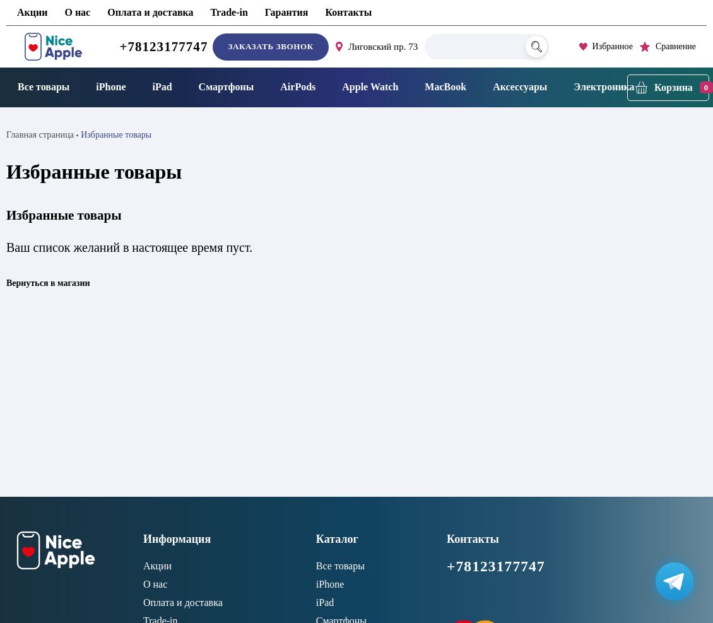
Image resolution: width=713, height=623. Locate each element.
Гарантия (287, 12)
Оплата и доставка (150, 12)
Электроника (604, 86)
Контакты (348, 12)
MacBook (445, 86)
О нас (77, 12)
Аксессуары (520, 86)
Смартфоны (226, 86)
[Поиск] (536, 46)
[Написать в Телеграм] (674, 584)
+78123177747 (163, 47)
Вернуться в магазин (48, 282)
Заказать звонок (270, 46)
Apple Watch (370, 86)
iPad (162, 86)
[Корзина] (668, 87)
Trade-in (229, 12)
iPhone (111, 86)
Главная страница (39, 134)
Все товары (43, 86)
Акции (32, 12)
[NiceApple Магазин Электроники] (53, 47)
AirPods (297, 86)
